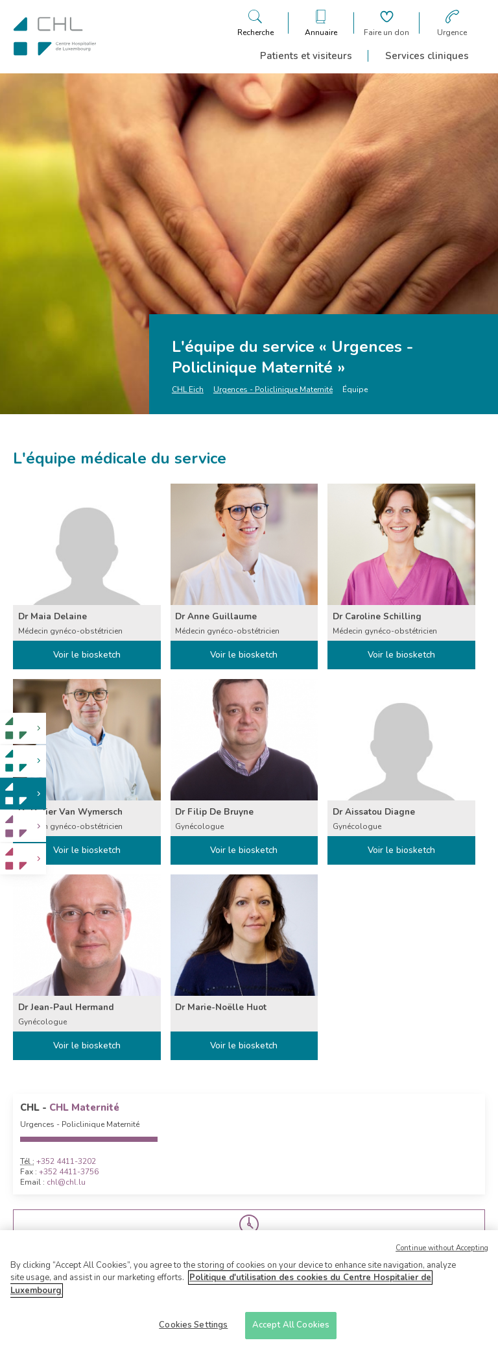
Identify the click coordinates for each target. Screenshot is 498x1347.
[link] (23, 729)
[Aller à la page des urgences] (452, 23)
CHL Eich (188, 389)
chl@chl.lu (66, 1182)
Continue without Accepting (442, 1252)
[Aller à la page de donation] (386, 23)
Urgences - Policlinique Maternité (273, 389)
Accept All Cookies (290, 1329)
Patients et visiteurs (306, 55)
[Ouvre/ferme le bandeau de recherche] (255, 23)
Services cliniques (427, 55)
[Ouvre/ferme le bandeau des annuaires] (321, 23)
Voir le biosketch (87, 655)
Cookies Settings (193, 1329)
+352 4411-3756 (69, 1172)
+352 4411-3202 (66, 1161)
